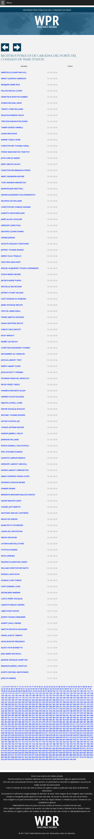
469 (23, 722)
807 (71, 748)
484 (74, 722)
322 (74, 709)
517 (2, 726)
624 (91, 733)
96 (44, 691)
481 (64, 722)
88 (24, 691)
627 (9, 735)
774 (50, 746)
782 (77, 746)
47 (14, 689)
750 (60, 744)
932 (36, 759)
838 (84, 750)
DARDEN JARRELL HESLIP (12, 433)
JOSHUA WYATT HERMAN (12, 372)
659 (26, 737)
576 (19, 731)
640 (53, 735)
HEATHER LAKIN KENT (11, 262)
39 (86, 687)
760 (2, 746)
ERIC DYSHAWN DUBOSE (12, 452)
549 (19, 728)
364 (33, 713)
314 (47, 709)
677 (88, 737)
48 (17, 689)
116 (16, 693)
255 (29, 704)
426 (60, 717)
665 (47, 737)
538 (74, 726)
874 (23, 755)
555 (40, 728)
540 (81, 726)
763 (12, 746)
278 (16, 706)
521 (16, 726)
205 (43, 700)
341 (47, 711)
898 (12, 757)
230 (36, 702)
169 (12, 698)
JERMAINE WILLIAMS (10, 439)
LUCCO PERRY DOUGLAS (11, 598)
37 (81, 687)
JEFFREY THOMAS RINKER (12, 250)
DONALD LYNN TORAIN (11, 580)
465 (9, 722)
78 (90, 689)
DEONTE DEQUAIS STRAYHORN (15, 243)
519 (9, 726)
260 (47, 704)
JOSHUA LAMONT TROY (11, 360)
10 (15, 687)
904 (33, 757)
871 (12, 755)
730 (84, 742)
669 (60, 737)
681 (9, 739)
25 (52, 687)
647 (77, 735)
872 (16, 755)
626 (5, 735)
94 (39, 691)
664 (43, 737)
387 (19, 715)
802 (53, 748)
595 (84, 731)
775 (53, 746)
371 (57, 713)
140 (5, 695)
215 (77, 700)
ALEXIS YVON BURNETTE (12, 647)
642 (60, 735)
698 (67, 739)
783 (81, 746)
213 (71, 700)
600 (9, 733)
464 (5, 722)
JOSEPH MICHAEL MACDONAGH (15, 672)
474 (40, 722)
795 (29, 748)
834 (71, 750)
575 (16, 731)
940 (64, 759)
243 (81, 702)
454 (64, 720)
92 (34, 691)
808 (74, 748)
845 (16, 753)
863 (77, 753)
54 (31, 689)
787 (2, 748)
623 (88, 733)
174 (29, 698)
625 (2, 735)
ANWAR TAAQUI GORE (10, 139)
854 (47, 753)
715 (33, 742)
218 (88, 700)
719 (47, 742)
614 (57, 733)
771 (40, 746)
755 (77, 744)
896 (5, 757)
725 (67, 742)
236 (57, 702)
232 (43, 702)
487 (84, 722)
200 (26, 700)
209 (57, 700)
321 (71, 709)
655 (12, 737)
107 (77, 691)
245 (88, 702)
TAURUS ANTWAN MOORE (12, 427)
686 (26, 739)
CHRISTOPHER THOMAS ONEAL (15, 146)
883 (53, 755)
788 (5, 748)
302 (5, 709)
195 (9, 700)
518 (5, 726)
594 (81, 731)
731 (88, 742)
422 (47, 717)
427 (64, 717)
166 (2, 698)
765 (19, 746)
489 (91, 722)
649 (84, 735)
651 (91, 735)
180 (50, 698)
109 (84, 691)
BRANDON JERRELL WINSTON (14, 666)
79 (2, 691)
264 (60, 704)
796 (33, 748)
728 (77, 742)
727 (74, 742)
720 (50, 742)
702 (81, 739)
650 (88, 735)
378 (81, 713)
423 (50, 717)
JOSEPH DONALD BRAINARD (13, 617)
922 (2, 759)
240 (71, 702)
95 (41, 691)
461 (88, 720)
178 (43, 698)
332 (16, 711)
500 (36, 724)
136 (84, 693)
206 (47, 700)
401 (67, 715)
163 (84, 695)
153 (50, 695)
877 (33, 755)
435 (91, 717)
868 (2, 755)
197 (16, 700)
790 (12, 748)
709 (12, 742)
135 (81, 693)
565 (74, 728)
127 (53, 693)
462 (91, 720)
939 (60, 759)
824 (36, 750)
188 (77, 698)
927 (19, 759)
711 (19, 742)
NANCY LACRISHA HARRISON (13, 78)
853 (43, 753)
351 (81, 711)
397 (53, 715)
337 (33, 711)
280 (23, 706)
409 (2, 717)
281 (26, 706)
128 (57, 693)
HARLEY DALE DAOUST (11, 329)
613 (53, 733)
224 (16, 702)
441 (19, 720)
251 (16, 704)
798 (40, 748)
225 (19, 702)
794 (26, 748)
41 (91, 687)
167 (5, 698)
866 (88, 753)
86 (19, 691)
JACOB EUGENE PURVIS (11, 280)
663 (40, 737)
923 (5, 759)
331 (12, 711)
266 (67, 704)
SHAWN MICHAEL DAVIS (11, 103)
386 (16, 715)
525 (29, 726)
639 (50, 735)
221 (5, 702)
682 (12, 739)
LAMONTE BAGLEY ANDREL (13, 605)
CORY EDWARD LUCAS (10, 586)
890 (77, 755)
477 (50, 722)
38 (84, 687)
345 (60, 711)
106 (74, 691)
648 (81, 735)
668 (57, 737)
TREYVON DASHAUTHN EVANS (14, 121)
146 (26, 695)
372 (60, 713)
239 (67, 702)
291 (60, 706)
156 (60, 695)
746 (47, 744)
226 (23, 702)
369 (50, 713)
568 (84, 728)
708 (9, 742)
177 (40, 698)
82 (9, 691)
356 (5, 713)
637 (43, 735)
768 (29, 746)
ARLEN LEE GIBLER (9, 519)
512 (77, 724)
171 (19, 698)
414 (19, 717)
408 (91, 715)
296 (77, 706)
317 (57, 709)
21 (42, 687)
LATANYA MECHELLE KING (12, 543)
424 (53, 717)
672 (71, 737)
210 (60, 700)
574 (12, 731)
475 (43, 722)
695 (57, 739)
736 (12, 744)
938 (57, 759)
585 (50, 731)
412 (12, 717)
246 (91, 702)
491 (5, 724)
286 (43, 706)
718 (43, 742)
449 (47, 720)
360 (19, 713)
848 (26, 753)
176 (36, 698)
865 (84, 753)
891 (81, 755)
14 (25, 687)
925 (12, 759)
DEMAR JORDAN (8, 237)
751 (64, 744)
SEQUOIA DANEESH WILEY (12, 115)
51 (24, 689)
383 (5, 715)
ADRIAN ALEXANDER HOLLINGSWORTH (18, 195)
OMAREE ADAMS (8, 488)
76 (85, 689)
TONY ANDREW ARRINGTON (13, 182)
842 (5, 753)
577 (23, 731)
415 (23, 717)
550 (23, 728)
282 (29, 706)
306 (19, 709)
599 (5, 733)
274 (2, 706)
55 (34, 689)
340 (43, 711)
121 (33, 693)
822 (29, 750)
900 (19, 757)
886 (64, 755)
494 (16, 724)
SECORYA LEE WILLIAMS (11, 201)
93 (36, 691)
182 (57, 698)
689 (36, 739)
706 (2, 742)
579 (29, 731)
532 (53, 726)
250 (12, 704)
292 (64, 706)
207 (50, 700)
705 (91, 739)
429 (71, 717)
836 (77, 750)
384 (9, 715)
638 (47, 735)
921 (91, 757)
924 (9, 759)
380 (88, 713)
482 (67, 722)
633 (29, 735)
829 (53, 750)
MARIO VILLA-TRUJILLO (11, 256)
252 (19, 704)
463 (2, 722)
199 (23, 700)
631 (23, 735)
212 (67, 700)
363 (29, 713)
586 (53, 731)
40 (89, 687)
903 (29, 757)
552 (29, 728)
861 (71, 753)
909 (50, 757)
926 (16, 759)
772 (43, 746)
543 (91, 726)
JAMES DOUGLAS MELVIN (12, 305)
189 (81, 698)
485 (77, 722)
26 (54, 687)
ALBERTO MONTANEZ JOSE (13, 213)
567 (81, 728)
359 (16, 713)
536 (67, 726)
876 (29, 755)
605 (26, 733)
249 (9, 704)
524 (26, 726)
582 (40, 731)
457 (74, 720)
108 (81, 691)
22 (45, 687)
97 (46, 691)
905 (36, 757)
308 (26, 709)
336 (29, 711)
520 (12, 726)
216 (81, 700)
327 (91, 709)
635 (36, 735)
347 (67, 711)
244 (84, 702)
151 (43, 695)
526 (33, 726)
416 (26, 717)
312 (40, 709)
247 (2, 704)
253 (23, 704)
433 (84, 717)
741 (29, 744)
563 (67, 728)
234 (50, 702)
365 (36, 713)
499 (33, 724)
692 (47, 739)
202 (33, 700)
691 (43, 739)
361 (23, 713)
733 (2, 744)
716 (36, 742)
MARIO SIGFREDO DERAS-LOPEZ (15, 476)
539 (77, 726)
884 (57, 755)
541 (84, 726)
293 (67, 706)
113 (5, 693)
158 (67, 695)
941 (67, 759)
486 (81, 722)
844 (12, 753)
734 (5, 744)
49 (19, 689)
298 (84, 706)
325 (84, 709)
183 (60, 698)
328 (2, 711)
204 (40, 700)
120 (29, 693)
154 (53, 695)
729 (81, 742)
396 (50, 715)
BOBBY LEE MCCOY (9, 341)
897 (9, 757)
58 (41, 689)
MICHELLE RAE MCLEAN (11, 286)
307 (23, 709)
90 (29, 691)
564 (71, 728)
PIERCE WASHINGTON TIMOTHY (15, 152)
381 (91, 713)
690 (40, 739)
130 (64, 693)
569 (88, 728)
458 (77, 720)
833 (67, 750)
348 (71, 711)
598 (2, 733)
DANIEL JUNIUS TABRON (11, 635)
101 (57, 691)
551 (26, 728)
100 (53, 691)
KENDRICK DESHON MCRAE (13, 482)
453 (60, 720)
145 (23, 695)
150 (40, 695)
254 (26, 704)
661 (33, 737)
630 (19, 735)
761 (5, 746)
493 (12, 724)
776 (57, 746)
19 (37, 687)
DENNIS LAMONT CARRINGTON (14, 470)
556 (43, 728)
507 (60, 724)
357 (9, 713)
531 (50, 726)
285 (40, 706)
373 (64, 713)
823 (33, 750)
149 (36, 695)
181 (53, 698)
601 (12, 733)
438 (9, 720)
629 (16, 735)
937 (53, 759)
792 (19, 748)
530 (47, 726)
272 (88, 704)
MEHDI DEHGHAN (9, 537)
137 (88, 693)
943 (74, 759)
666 (50, 737)
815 (5, 750)
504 (50, 724)
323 (77, 709)
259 (43, 704)
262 (53, 704)
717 (40, 742)
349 (74, 711)
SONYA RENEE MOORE (11, 274)
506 (57, 724)
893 (88, 755)
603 (19, 733)
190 (84, 698)
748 (53, 744)
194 (5, 700)
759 (91, 744)
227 (26, 702)
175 (33, 698)
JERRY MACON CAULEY (10, 164)
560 (57, 728)
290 (57, 706)
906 (40, 757)
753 (71, 744)
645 (71, 735)
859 (64, 753)
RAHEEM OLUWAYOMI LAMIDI (14, 562)
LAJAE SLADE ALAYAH (10, 611)
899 (16, 757)
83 (12, 691)
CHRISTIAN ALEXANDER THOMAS (15, 347)
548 (16, 728)
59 (44, 689)
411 (9, 717)
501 (40, 724)
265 (64, 704)
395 (47, 715)
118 (23, 693)
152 (47, 695)
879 (40, 755)
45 (9, 689)
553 (33, 728)
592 (74, 731)
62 (51, 689)
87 (22, 691)
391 (33, 715)
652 (2, 737)
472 (33, 722)
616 (64, 733)
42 (2, 689)
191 (88, 698)
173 (26, 698)
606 (29, 733)
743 (36, 744)
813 (91, 748)
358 (12, 713)
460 (84, 720)
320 (67, 709)
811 (84, 748)
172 (23, 698)
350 (77, 711)
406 (84, 715)
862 (74, 753)
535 (64, 726)
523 (23, 726)
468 (19, 722)
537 (71, 726)
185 (67, 698)
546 (9, 728)
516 (91, 724)
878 (36, 755)
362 (26, 713)
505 (53, 724)
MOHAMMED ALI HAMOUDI (13, 354)
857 (57, 753)
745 (43, 744)
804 (60, 748)
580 (33, 731)
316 (53, 709)
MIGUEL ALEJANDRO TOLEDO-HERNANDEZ (20, 268)
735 (9, 744)
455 (67, 720)
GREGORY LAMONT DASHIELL (14, 464)
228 (29, 702)
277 (12, 706)
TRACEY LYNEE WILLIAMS (12, 109)
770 (36, 746)
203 (36, 700)
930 (29, 759)
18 (35, 687)
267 (71, 704)
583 (43, 731)
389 (26, 715)
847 (23, 753)
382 (2, 715)
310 (33, 709)
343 (53, 711)
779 (67, 746)
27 (57, 687)
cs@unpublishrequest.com (80, 811)
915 (71, 757)
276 (9, 706)
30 (64, 687)
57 (39, 689)
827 (47, 750)
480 (60, 722)
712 (23, 742)
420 (40, 717)
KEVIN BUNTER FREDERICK (13, 641)
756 (81, 744)
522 (19, 726)
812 (88, 748)
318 (60, 709)
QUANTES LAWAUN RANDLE (13, 458)
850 (33, 753)
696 (60, 739)
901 (23, 757)
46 (12, 689)
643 (64, 735)
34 (74, 687)
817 (12, 750)
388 (23, 715)
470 (26, 722)
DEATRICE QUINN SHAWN (12, 231)
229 (33, 702)
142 (12, 695)
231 (40, 702)
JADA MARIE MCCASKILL (11, 653)
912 (60, 757)
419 (36, 717)
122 (36, 693)
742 (33, 744)
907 (43, 757)
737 (16, 744)
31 (67, 687)
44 (7, 689)
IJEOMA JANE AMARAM (10, 592)
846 (19, 753)
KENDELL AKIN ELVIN (10, 574)
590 (67, 731)
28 (59, 687)
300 (91, 706)
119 (26, 693)
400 (64, 715)
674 (77, 737)
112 (2, 693)
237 (60, 702)
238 (64, 702)
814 (2, 750)
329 (5, 711)
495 (19, 724)
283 (33, 706)
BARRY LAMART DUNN (10, 366)
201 (29, 700)
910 (53, 757)
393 (40, 715)
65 (58, 689)
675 (81, 737)
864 (81, 753)
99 (51, 691)
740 (26, 744)
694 (53, 739)
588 (60, 731)
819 (19, 750)
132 (71, 693)
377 (77, 713)
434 (88, 717)
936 (50, 759)
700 (74, 739)
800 (47, 748)
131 (67, 693)
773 (47, 746)
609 (40, 733)
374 (67, 713)
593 (77, 731)
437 (5, 720)
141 (9, 695)
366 (40, 713)
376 (74, 713)
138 (91, 693)
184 (64, 698)
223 (12, 702)
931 (33, 759)
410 (5, 717)
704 (88, 739)
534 (60, 726)
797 (36, 748)
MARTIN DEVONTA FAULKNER (14, 629)
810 (81, 748)
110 (88, 691)
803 (57, 748)
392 (36, 715)
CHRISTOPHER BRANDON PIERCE (15, 170)
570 (91, 728)
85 (17, 691)
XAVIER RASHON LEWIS (11, 500)
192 (91, 698)
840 (91, 750)
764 (16, 746)
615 (60, 733)
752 (67, 744)
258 (40, 704)
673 (74, 737)
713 (26, 742)
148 (33, 695)
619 (74, 733)
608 (36, 733)
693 (50, 739)
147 (29, 695)
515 (88, 724)
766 (23, 746)
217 (84, 700)
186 (71, 698)
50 (22, 689)
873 (19, 755)
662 (36, 737)
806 (67, 748)
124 (43, 693)
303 (9, 709)
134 (77, 693)
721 (53, 742)
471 (29, 722)
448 (43, 720)
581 (36, 731)
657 (19, 737)
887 (67, 755)
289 (53, 706)
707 (5, 742)
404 (77, 715)
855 (50, 753)
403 (74, 715)
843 (9, 753)
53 (29, 689)
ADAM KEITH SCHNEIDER (12, 525)
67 (63, 689)
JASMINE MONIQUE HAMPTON (14, 660)
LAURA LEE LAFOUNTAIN (11, 531)
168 (9, 698)
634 (33, 735)
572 (5, 731)
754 (74, 744)
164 (88, 695)
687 (29, 739)
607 (33, 733)
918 (81, 757)
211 (64, 700)
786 (91, 746)
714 (29, 742)
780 (71, 746)
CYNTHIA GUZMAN (9, 549)
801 (50, 748)
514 (84, 724)
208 (53, 700)
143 (16, 695)
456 (71, 720)
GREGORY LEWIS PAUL (11, 225)
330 (9, 711)
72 (75, 689)
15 (27, 687)
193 (2, 700)
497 (26, 724)
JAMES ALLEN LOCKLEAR (11, 219)
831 (60, 750)
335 (26, 711)
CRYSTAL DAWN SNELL (11, 311)
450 (50, 720)
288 (50, 706)
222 (9, 702)
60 (46, 689)
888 (71, 755)
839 (88, 750)
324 (81, 709)
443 (26, 720)
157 (64, 695)
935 (47, 759)
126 (50, 693)
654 (9, 737)
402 (71, 715)
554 (36, 728)
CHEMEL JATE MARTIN (10, 507)
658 (23, 737)
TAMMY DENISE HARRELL (12, 127)
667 (53, 737)
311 (36, 709)
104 (67, 691)
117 (19, 693)
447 (40, 720)
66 (61, 689)
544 (2, 728)
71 (73, 689)
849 (29, 753)
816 (9, 750)
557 (47, 728)
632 (26, 735)
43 (4, 689)
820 (23, 750)
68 (66, 689)
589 (64, 731)
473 (36, 722)
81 (7, 691)
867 (91, 753)
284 (36, 706)
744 (40, 744)
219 (91, 700)
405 (81, 715)
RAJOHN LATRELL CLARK (11, 403)
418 (33, 717)
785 (88, 746)
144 (19, 695)
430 (74, 717)
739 (23, 744)
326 (88, 709)
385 (12, 715)
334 (23, 711)
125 (47, 693)
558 (50, 728)
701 (77, 739)
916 (74, 757)
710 (16, 742)
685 (23, 739)
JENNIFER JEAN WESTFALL (12, 188)
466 (12, 722)
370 (53, 713)
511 (74, 724)
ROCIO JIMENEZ (8, 556)
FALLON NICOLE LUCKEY (11, 90)
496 (23, 724)
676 (84, 737)
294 (71, 706)
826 (43, 750)
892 (84, 755)
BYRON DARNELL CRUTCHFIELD (15, 445)
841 (2, 753)
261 (50, 704)
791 (16, 748)
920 (88, 757)
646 (74, 735)
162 (81, 695)
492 (9, 724)
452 (57, 720)
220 (2, 702)
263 (57, 704)
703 (84, 739)
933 (40, 759)
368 (47, 713)
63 (53, 689)
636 (40, 735)
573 (9, 731)
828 (50, 750)
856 (53, 753)
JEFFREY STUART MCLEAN (12, 292)
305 (16, 709)
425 (57, 717)
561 (60, 728)
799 (43, 748)
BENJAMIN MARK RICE (10, 84)
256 (33, 704)
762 (9, 746)
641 (57, 735)
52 (26, 689)
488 (88, 722)
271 (84, 704)
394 (43, 715)
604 (23, 733)
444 (29, 720)
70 (70, 689)
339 (40, 711)
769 (33, 746)
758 (88, 744)
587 (57, 731)
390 (29, 715)
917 (77, 757)
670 (64, 737)
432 (81, 717)
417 (29, 717)
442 (23, 720)
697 (64, 739)
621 (81, 733)
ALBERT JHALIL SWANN (11, 623)
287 (47, 706)
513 (81, 724)
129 (60, 693)
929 (26, 759)
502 (43, 724)
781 (74, 746)
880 (43, 755)
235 (53, 702)
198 (19, 700)
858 (60, 753)
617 (67, 733)
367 (43, 713)
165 (91, 695)
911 (57, 757)
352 (84, 711)
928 (23, 759)
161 (77, 695)
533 (57, 726)
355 (2, 713)
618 (71, 733)
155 (57, 695)
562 (64, 728)
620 (77, 733)
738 (19, 744)
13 (23, 687)
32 (69, 687)
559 (53, 728)
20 (40, 687)
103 (64, 691)
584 (47, 731)
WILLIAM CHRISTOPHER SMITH (15, 568)
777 (60, 746)
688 (33, 739)
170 (16, 698)
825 (40, 750)
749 (57, 744)
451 (53, 720)
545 (5, 728)
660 (29, 737)
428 (67, 717)
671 (67, 737)
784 (84, 746)
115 (12, 693)
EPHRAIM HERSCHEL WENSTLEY (15, 378)
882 (50, 755)
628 (12, 735)
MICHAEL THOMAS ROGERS (13, 415)
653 (5, 737)
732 (91, 742)
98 (48, 691)
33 (71, 687)
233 (47, 702)
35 (76, 687)
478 (53, 722)
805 (64, 748)
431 (77, 717)
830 (57, 750)
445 (33, 720)
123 (40, 693)
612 (50, 733)
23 (47, 687)
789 (9, 748)
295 (74, 706)
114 (9, 693)
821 (26, 750)
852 (40, 753)
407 (88, 715)
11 (18, 687)
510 (71, 724)
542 (88, 726)
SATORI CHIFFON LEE (10, 421)
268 (74, 704)
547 (12, 728)
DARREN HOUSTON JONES (12, 396)
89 (26, 691)
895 (2, 757)
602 (16, 733)
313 (43, 709)
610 (43, 733)
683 (16, 739)
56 (36, 689)
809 (77, 748)
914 (67, 757)
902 (26, 757)
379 (84, 713)
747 (50, 744)
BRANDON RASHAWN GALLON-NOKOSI (18, 494)
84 (14, 691)
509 (67, 724)
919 (84, 757)
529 (43, 726)
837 (81, 750)
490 (2, 724)
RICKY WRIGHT (7, 335)
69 (68, 689)
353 (88, 711)
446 (36, 720)
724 (64, 742)
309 (29, 709)
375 (71, 713)
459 (81, 720)
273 (91, 704)
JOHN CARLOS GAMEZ (10, 158)
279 (19, 706)
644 (67, 735)
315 (50, 709)
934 (43, 759)
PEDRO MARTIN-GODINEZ (12, 317)
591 (71, 731)
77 (88, 689)
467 (16, 722)
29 (62, 687)
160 (74, 695)
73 (78, 689)
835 (74, 750)
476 (47, 722)
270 (81, 704)
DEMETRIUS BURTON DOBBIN (14, 97)
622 (84, 733)
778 (64, 746)
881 (47, 755)
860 (67, 753)
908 (47, 757)
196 (12, 700)
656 (16, 737)
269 (77, 704)
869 (5, 755)
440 (16, 720)
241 (74, 702)
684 (19, 739)
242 (77, 702)
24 (49, 687)
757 (84, 744)
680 (5, 739)
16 (30, 687)
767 (26, 746)
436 (2, 720)
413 (16, 717)
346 (64, 711)
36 (79, 687)
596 (88, 731)
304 (12, 709)
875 (26, 755)
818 (16, 750)
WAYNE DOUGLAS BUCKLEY (13, 409)
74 (80, 689)
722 (57, 742)
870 (9, 755)
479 (57, 722)
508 (64, 724)
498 (29, 724)
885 (60, 755)
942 (71, 759)
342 (50, 711)
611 (47, 733)
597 (91, 731)
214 (74, 700)
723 (60, 742)
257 (36, 704)
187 (74, 698)
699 (71, 739)
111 (91, 691)
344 (57, 711)
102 (60, 691)
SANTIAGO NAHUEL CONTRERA (14, 513)
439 (12, 720)
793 (23, 748)
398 (57, 715)
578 (26, 731)
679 (2, 739)
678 (91, 737)
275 (5, 706)
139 (2, 695)
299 (88, 706)
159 (71, 695)
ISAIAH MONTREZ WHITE (12, 323)
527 (36, 726)
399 (60, 715)
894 (91, 755)
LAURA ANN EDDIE (9, 133)
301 (2, 709)
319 (64, 709)
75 (83, 689)
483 (71, 722)
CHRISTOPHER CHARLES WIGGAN (15, 207)
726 (71, 742)
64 (56, 689)
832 (64, 750)
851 (36, 753)
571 (2, 731)
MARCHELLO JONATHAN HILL (14, 72)
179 (47, 698)
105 (71, 691)
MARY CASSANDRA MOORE (12, 176)
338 (36, 711)
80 (4, 691)
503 (47, 724)
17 (32, 687)
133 (74, 693)
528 (40, 726)
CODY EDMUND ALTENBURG (13, 299)
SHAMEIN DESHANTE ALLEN (13, 390)
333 (19, 711)
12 (20, 687)
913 (64, 757)
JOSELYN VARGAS (8, 678)
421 (43, 717)
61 (48, 689)
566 (77, 728)
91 (31, 691)
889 (74, 755)
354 (91, 711)
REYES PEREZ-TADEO (10, 384)
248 (5, 704)
